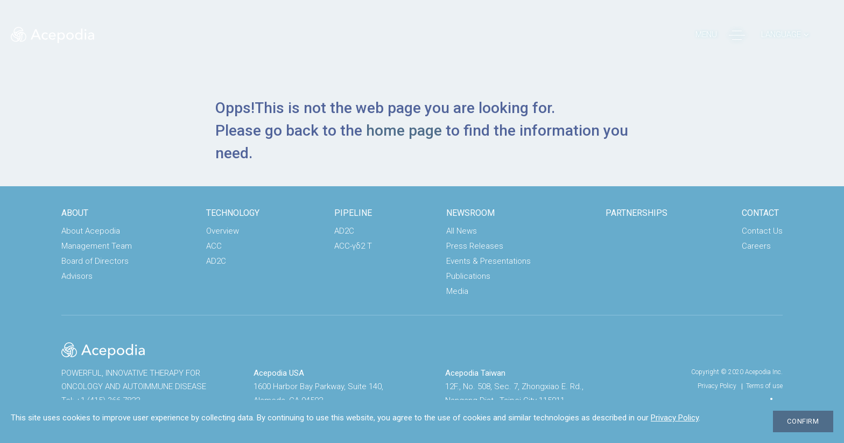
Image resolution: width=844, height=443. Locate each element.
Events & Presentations (488, 261)
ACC (214, 246)
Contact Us (762, 231)
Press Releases (474, 246)
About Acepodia (90, 231)
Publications (468, 276)
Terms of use (764, 386)
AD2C (216, 261)
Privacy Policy (717, 386)
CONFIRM (803, 421)
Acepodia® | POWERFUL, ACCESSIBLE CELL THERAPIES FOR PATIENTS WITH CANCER (52, 35)
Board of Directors (95, 261)
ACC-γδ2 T (353, 246)
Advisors (77, 276)
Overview (222, 231)
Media (457, 291)
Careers (756, 246)
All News (461, 231)
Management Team (96, 246)
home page (404, 130)
